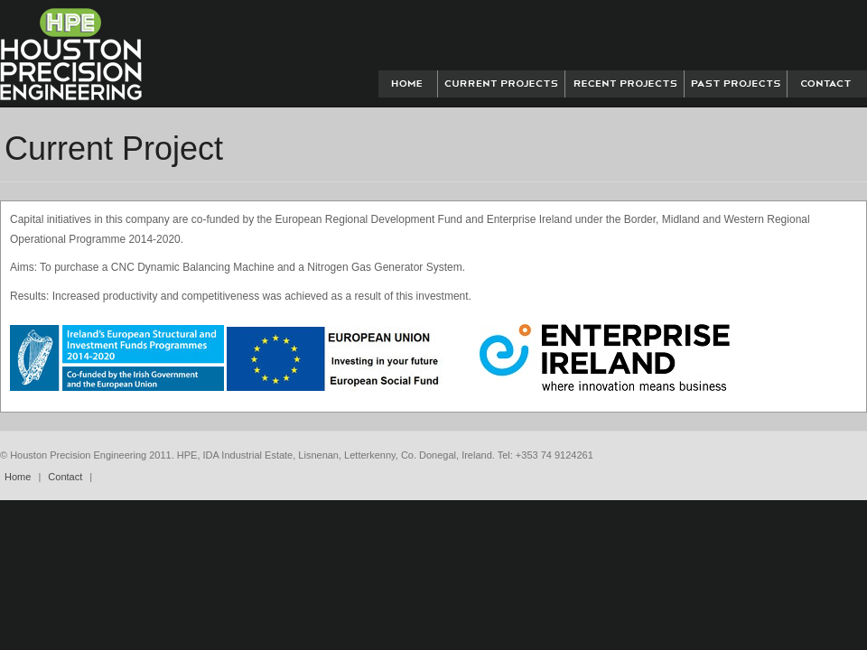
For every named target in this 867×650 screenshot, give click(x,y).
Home (18, 476)
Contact (65, 476)
